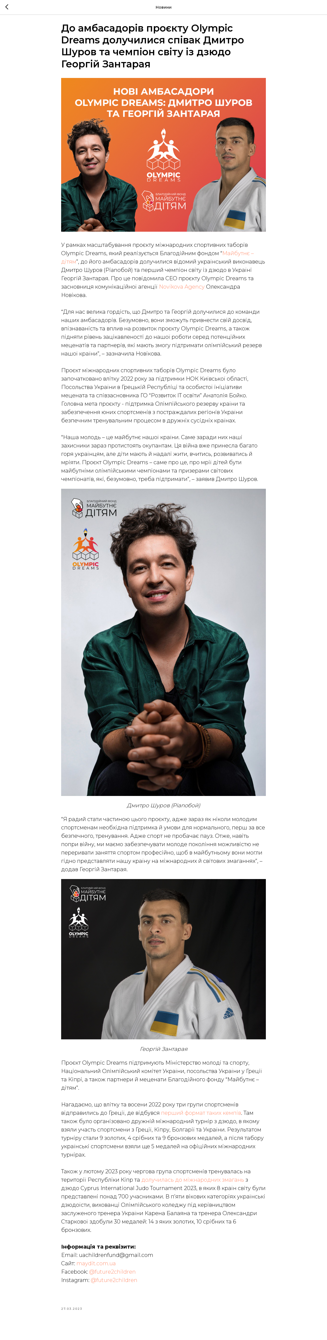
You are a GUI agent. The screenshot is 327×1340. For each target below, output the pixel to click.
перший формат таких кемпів (201, 1116)
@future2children (112, 1275)
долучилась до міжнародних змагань (192, 1183)
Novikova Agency (182, 290)
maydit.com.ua (95, 1267)
